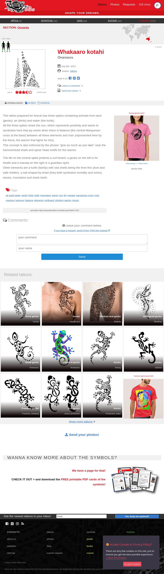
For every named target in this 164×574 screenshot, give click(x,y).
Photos (114, 4)
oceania (148, 20)
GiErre (73, 71)
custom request (55, 553)
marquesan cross (84, 195)
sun (61, 195)
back (158, 47)
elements (38, 200)
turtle (36, 195)
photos (50, 539)
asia (82, 20)
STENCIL (43, 103)
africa (16, 20)
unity (96, 195)
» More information (116, 557)
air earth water (13, 195)
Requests (129, 4)
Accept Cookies (132, 564)
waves (55, 195)
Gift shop (145, 4)
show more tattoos (81, 421)
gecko (24, 195)
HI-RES (30, 103)
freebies (131, 532)
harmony (19, 200)
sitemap (11, 553)
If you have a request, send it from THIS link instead (82, 230)
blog (49, 546)
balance (29, 200)
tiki (65, 195)
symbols (91, 532)
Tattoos (102, 4)
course (90, 553)
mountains (45, 195)
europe (115, 20)
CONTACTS (13, 532)
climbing (59, 200)
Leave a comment (69, 85)
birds (30, 195)
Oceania (23, 27)
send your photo (68, 90)
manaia (71, 195)
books (90, 546)
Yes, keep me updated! (137, 516)
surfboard (49, 200)
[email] (81, 516)
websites (11, 546)
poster (90, 539)
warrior (67, 200)
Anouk (75, 200)
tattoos (50, 532)
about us (11, 539)
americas (49, 20)
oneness (10, 200)
